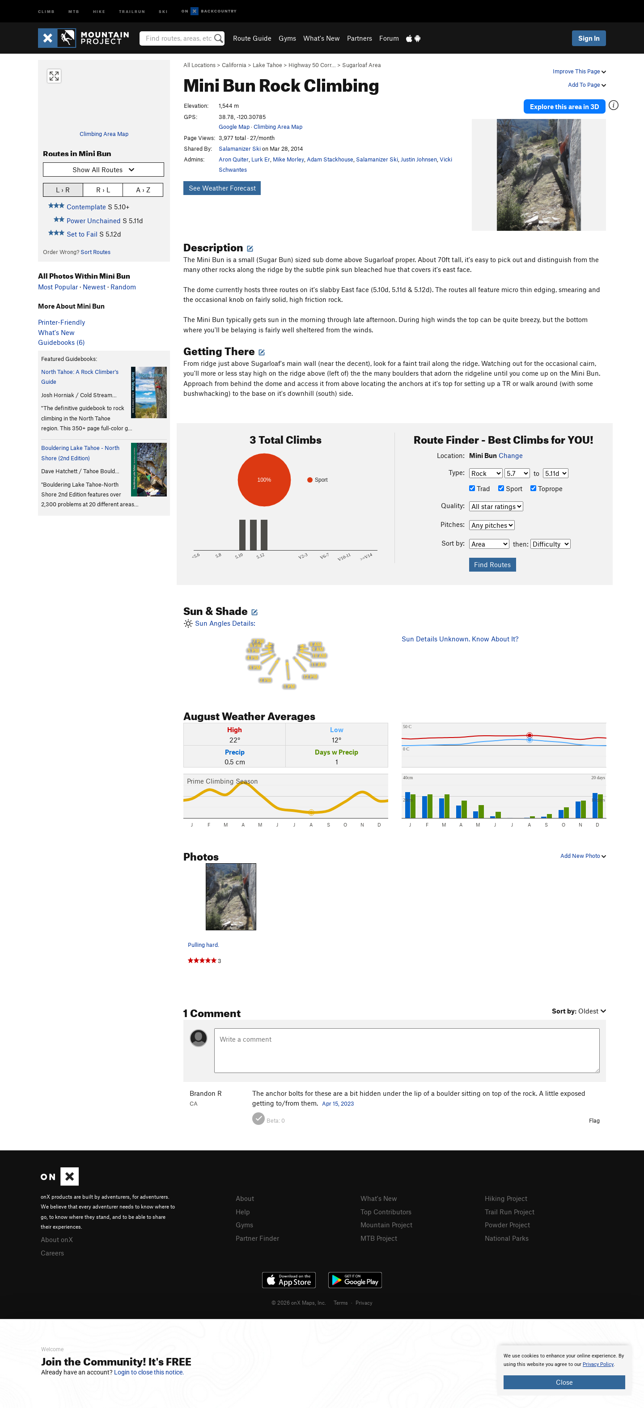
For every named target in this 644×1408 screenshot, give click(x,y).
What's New (321, 38)
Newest (94, 287)
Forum (389, 38)
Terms (341, 1302)
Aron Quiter (234, 159)
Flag (594, 1120)
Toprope (546, 488)
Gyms (287, 38)
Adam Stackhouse (330, 159)
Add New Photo (583, 855)
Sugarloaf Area (361, 64)
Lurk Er (260, 159)
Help (243, 1212)
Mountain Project (386, 1225)
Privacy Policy (598, 1364)
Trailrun (132, 11)
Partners (359, 38)
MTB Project (378, 1238)
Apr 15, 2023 (338, 1103)
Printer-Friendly (61, 322)
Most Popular (58, 287)
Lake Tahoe (267, 64)
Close (564, 1382)
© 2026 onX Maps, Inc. (298, 1302)
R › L (103, 189)
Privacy (364, 1302)
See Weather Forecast (222, 188)
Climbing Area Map (104, 133)
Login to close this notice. (149, 1372)
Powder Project (507, 1225)
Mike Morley (288, 159)
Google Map (234, 126)
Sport (510, 488)
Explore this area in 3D (564, 106)
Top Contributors (385, 1212)
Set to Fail (82, 234)
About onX (57, 1239)
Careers (52, 1253)
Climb (46, 11)
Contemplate (86, 207)
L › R (63, 189)
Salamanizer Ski (240, 148)
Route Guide (252, 38)
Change (511, 455)
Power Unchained (94, 220)
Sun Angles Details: (285, 654)
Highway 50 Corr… (312, 64)
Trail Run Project (509, 1212)
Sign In (589, 38)
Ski (163, 11)
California (234, 64)
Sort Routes (95, 251)
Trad (479, 488)
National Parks (507, 1238)
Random (123, 287)
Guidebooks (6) (61, 342)
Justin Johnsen (419, 159)
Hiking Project (506, 1198)
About (245, 1198)
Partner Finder (257, 1238)
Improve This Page (579, 71)
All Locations (199, 64)
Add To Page (587, 84)
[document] (564, 1370)
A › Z (143, 189)
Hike (99, 11)
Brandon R (206, 1093)
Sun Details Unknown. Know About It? (460, 639)
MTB (74, 11)
